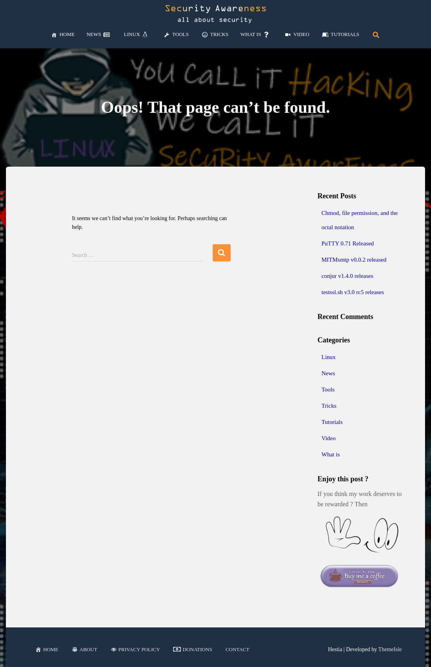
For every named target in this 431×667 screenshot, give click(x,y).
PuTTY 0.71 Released (347, 243)
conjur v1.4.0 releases (347, 276)
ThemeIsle (390, 649)
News (328, 373)
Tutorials (332, 422)
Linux (328, 357)
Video (328, 438)
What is (330, 454)
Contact (237, 649)
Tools (327, 389)
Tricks (328, 406)
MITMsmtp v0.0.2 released (353, 260)
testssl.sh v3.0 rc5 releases (352, 292)
